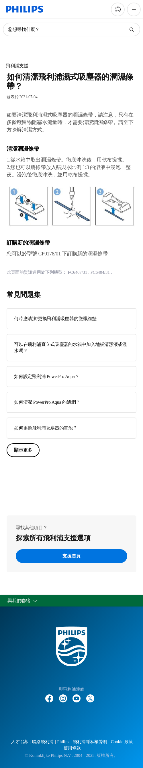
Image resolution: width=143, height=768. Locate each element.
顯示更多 (23, 450)
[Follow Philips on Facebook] (49, 695)
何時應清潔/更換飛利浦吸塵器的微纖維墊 (55, 318)
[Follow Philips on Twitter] (90, 695)
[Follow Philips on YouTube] (76, 695)
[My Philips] (118, 9)
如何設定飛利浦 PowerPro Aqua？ (46, 376)
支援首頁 (71, 556)
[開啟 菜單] (134, 9)
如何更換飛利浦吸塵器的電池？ (45, 428)
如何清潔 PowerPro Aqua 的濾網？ (47, 402)
